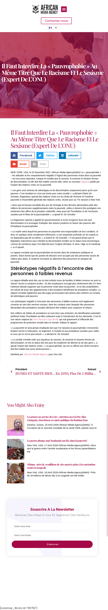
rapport (85, 181)
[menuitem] (52, 27)
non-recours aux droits (46, 319)
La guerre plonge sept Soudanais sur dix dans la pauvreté (57, 440)
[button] (64, 9)
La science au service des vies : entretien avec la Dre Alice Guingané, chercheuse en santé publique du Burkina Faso (57, 418)
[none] (52, 27)
